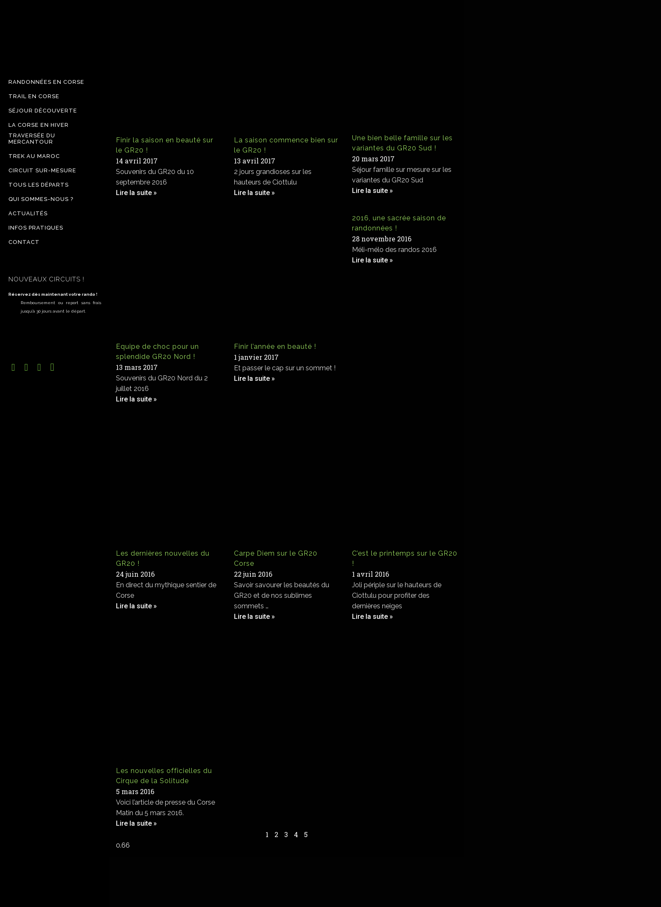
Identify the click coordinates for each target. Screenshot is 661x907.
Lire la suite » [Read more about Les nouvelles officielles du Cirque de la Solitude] (136, 823)
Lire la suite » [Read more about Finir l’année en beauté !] (254, 379)
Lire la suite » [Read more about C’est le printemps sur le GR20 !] (372, 617)
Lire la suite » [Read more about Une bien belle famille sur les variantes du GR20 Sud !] (372, 191)
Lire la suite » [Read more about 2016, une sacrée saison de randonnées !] (372, 260)
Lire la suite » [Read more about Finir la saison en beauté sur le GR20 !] (136, 193)
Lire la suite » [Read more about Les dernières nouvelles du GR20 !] (136, 606)
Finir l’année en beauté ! (275, 346)
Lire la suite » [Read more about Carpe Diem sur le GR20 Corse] (254, 617)
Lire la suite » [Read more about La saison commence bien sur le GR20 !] (254, 193)
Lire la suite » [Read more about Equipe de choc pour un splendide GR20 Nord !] (136, 399)
